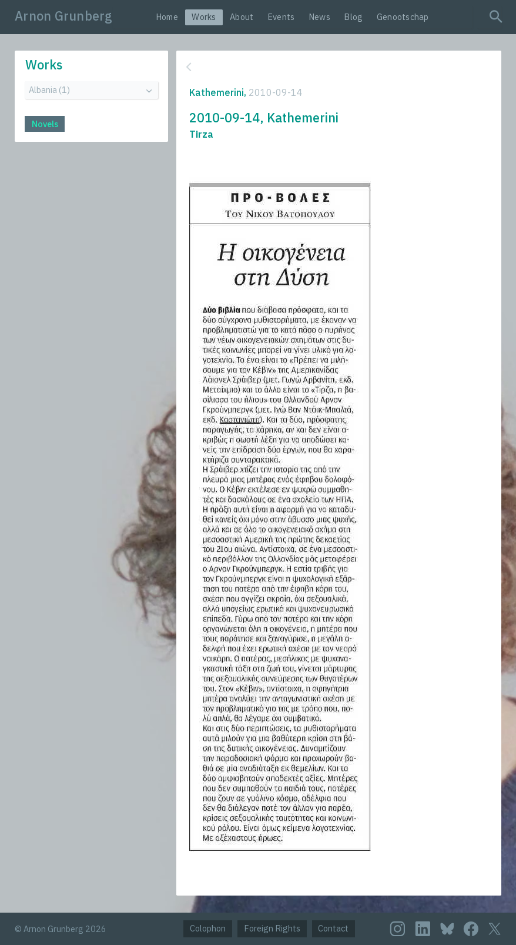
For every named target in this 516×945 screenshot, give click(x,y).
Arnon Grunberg (64, 16)
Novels (45, 123)
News (319, 16)
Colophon (208, 928)
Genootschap (403, 16)
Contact (333, 928)
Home (167, 16)
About (241, 16)
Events (281, 16)
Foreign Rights (272, 928)
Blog (353, 16)
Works (204, 16)
